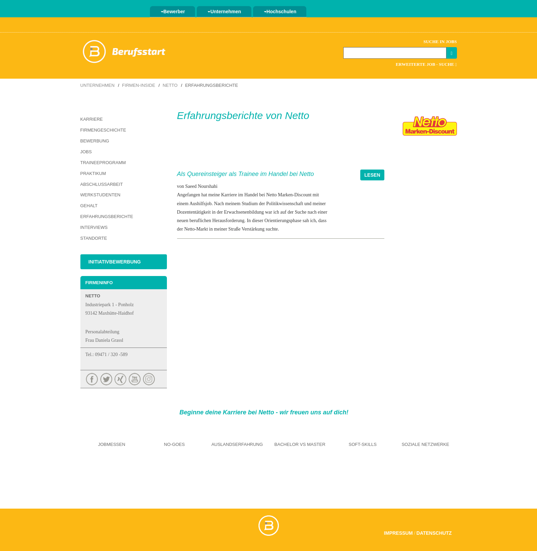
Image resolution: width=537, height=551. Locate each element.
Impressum (398, 533)
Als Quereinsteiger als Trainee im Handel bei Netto (245, 174)
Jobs (86, 151)
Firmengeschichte (103, 130)
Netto (170, 85)
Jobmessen (111, 444)
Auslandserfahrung (237, 444)
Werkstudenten (100, 194)
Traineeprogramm (103, 162)
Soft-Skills (363, 444)
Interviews (94, 227)
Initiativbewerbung (115, 261)
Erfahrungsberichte (106, 216)
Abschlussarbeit (101, 184)
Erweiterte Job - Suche (426, 64)
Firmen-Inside (138, 85)
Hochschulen (280, 11)
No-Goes (174, 444)
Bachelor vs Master (299, 444)
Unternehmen (224, 11)
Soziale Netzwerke (425, 444)
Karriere (91, 119)
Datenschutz (434, 533)
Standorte (93, 238)
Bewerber (173, 11)
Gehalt (89, 205)
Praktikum (93, 173)
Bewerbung (94, 140)
